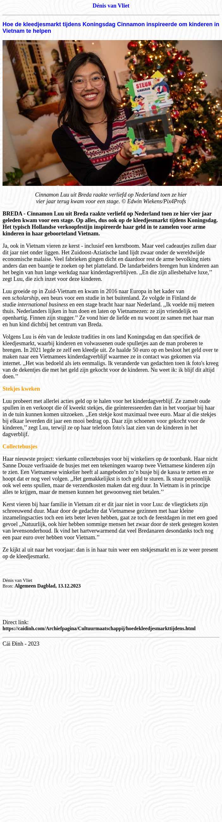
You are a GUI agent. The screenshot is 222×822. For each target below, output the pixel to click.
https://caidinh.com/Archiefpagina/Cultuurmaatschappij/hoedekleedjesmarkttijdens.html (99, 628)
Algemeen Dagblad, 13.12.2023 (48, 585)
